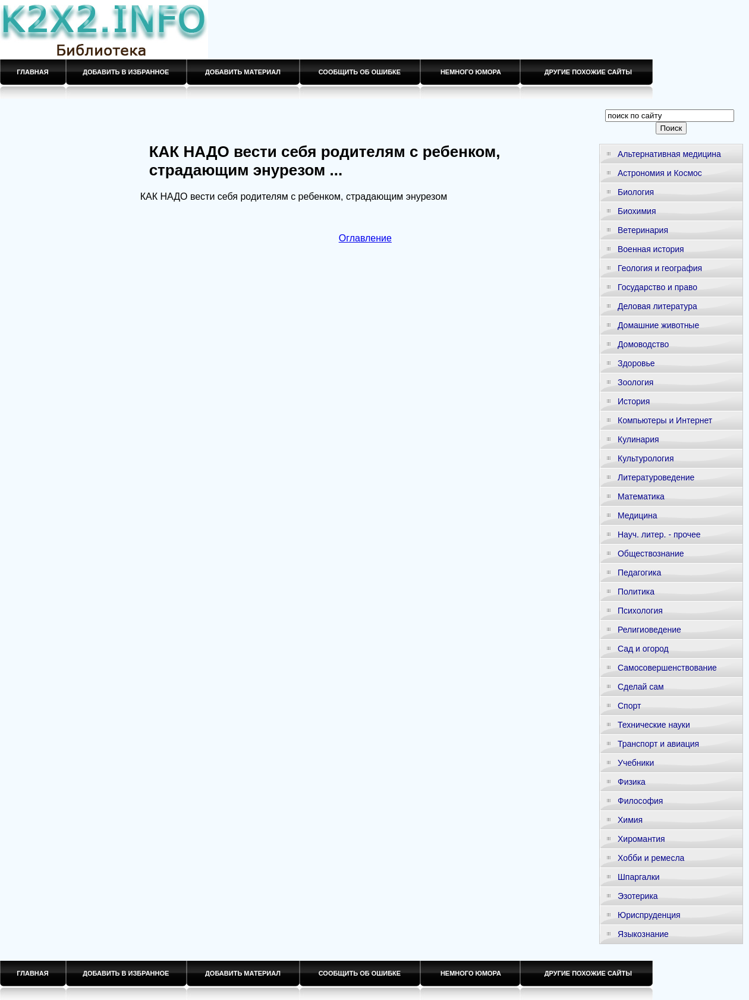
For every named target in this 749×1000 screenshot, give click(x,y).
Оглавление (365, 238)
